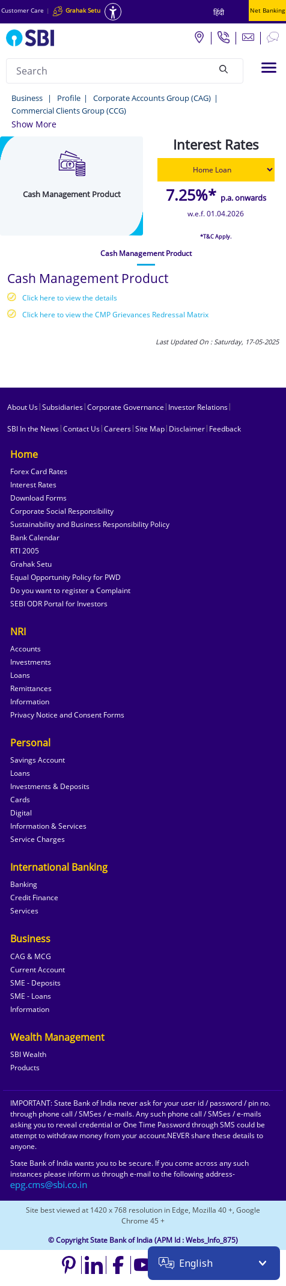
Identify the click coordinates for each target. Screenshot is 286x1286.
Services (24, 911)
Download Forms (38, 498)
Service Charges (37, 839)
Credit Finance (34, 897)
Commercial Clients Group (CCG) (68, 110)
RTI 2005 (24, 551)
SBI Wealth (28, 1054)
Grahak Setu (31, 564)
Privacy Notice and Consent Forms (67, 715)
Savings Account (37, 760)
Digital (21, 813)
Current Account (37, 969)
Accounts (25, 649)
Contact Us (81, 429)
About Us (22, 407)
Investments (30, 662)
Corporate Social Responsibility (62, 511)
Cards (20, 799)
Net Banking (267, 10)
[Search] (223, 69)
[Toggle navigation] (269, 67)
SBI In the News (33, 429)
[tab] (146, 253)
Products (25, 1067)
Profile (69, 98)
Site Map (150, 429)
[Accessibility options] (113, 11)
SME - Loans (30, 996)
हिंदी (218, 12)
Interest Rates (33, 485)
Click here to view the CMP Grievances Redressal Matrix (115, 314)
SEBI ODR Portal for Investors (59, 604)
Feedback (225, 429)
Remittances (31, 688)
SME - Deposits (35, 983)
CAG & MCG (30, 956)
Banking (23, 884)
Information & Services (48, 826)
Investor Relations (198, 407)
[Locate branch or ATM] (199, 36)
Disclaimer (187, 429)
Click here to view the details (69, 298)
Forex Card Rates (38, 471)
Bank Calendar (34, 537)
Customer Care (22, 10)
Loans (20, 675)
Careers (117, 429)
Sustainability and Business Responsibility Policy (89, 524)
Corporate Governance (125, 407)
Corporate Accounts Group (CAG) (152, 98)
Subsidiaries (62, 407)
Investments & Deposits (50, 786)
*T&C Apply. (215, 236)
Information (29, 701)
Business (27, 98)
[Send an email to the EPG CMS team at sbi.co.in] (49, 1185)
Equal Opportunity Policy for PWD (65, 577)
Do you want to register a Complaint (70, 590)
